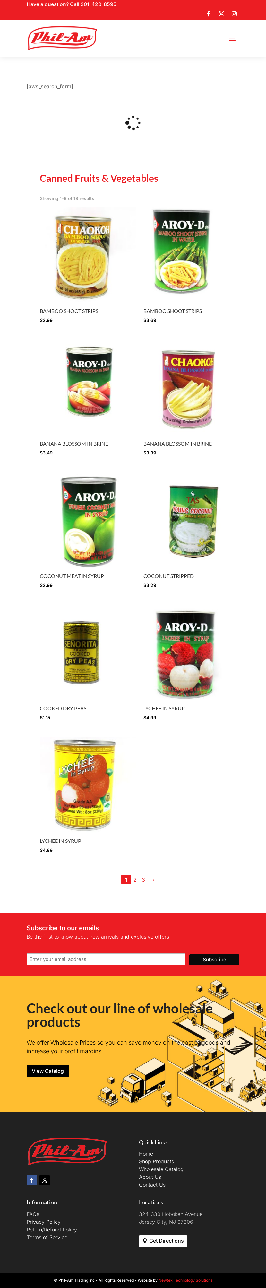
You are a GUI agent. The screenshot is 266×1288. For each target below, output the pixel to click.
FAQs (33, 1214)
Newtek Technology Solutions (185, 1280)
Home (146, 1154)
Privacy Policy (44, 1222)
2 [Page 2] (135, 880)
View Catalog (48, 1071)
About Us (150, 1177)
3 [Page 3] (143, 880)
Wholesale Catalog (161, 1169)
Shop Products (156, 1161)
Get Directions (166, 1241)
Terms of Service (47, 1237)
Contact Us (152, 1184)
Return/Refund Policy (52, 1229)
